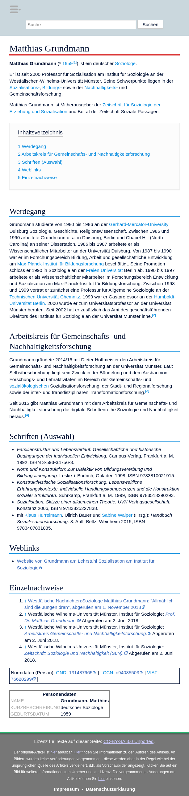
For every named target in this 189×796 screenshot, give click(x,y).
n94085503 (127, 672)
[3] (147, 391)
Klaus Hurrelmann (43, 515)
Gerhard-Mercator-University (138, 224)
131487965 (80, 672)
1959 (67, 63)
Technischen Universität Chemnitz (44, 296)
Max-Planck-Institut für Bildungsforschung (60, 263)
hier (53, 752)
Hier (77, 752)
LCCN (106, 672)
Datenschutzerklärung (110, 789)
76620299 (21, 679)
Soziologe (125, 63)
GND (61, 672)
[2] (154, 315)
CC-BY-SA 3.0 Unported (128, 741)
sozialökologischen (29, 385)
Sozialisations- (24, 87)
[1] (75, 62)
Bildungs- (52, 87)
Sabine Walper (117, 515)
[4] (27, 415)
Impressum (66, 789)
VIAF (152, 672)
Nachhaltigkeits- (101, 87)
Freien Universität (104, 270)
